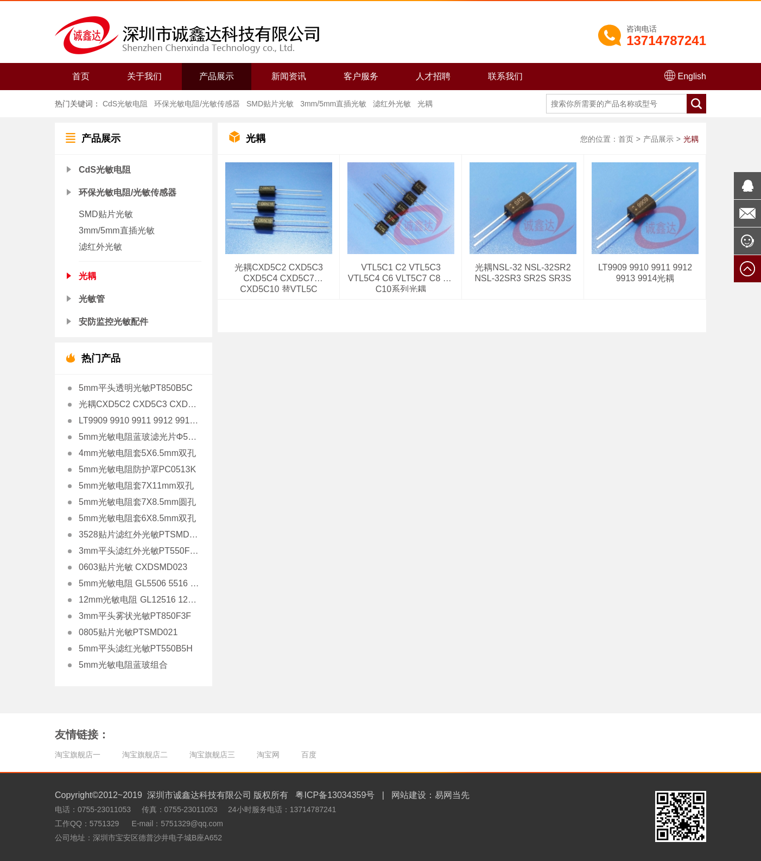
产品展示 (216, 76)
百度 (308, 754)
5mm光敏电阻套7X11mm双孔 (136, 485)
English (685, 75)
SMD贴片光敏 (270, 103)
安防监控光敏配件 (113, 321)
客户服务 (361, 76)
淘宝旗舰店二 (145, 754)
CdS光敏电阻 (125, 103)
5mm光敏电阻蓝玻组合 (123, 664)
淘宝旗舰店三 (212, 754)
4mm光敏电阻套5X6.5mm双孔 (137, 453)
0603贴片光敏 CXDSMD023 (133, 567)
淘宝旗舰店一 (77, 754)
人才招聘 (433, 76)
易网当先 (452, 795)
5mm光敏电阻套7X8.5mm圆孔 (137, 502)
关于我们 (144, 76)
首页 (81, 76)
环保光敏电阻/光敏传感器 (197, 103)
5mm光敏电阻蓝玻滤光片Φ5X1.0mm (139, 436)
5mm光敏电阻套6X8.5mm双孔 (137, 518)
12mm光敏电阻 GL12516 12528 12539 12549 (139, 599)
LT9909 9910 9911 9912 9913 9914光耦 (139, 420)
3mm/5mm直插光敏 (333, 103)
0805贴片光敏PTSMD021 (128, 632)
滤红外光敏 (392, 103)
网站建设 (408, 795)
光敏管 (92, 298)
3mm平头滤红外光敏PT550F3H (139, 550)
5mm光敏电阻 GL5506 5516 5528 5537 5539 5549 (139, 583)
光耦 (425, 103)
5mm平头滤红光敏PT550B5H (136, 648)
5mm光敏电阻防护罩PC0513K (137, 469)
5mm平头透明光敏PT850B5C (136, 387)
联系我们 (505, 76)
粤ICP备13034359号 (335, 795)
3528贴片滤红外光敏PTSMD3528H (139, 534)
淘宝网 (268, 754)
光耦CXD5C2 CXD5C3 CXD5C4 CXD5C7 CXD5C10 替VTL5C (139, 404)
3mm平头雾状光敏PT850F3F (135, 616)
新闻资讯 (288, 76)
